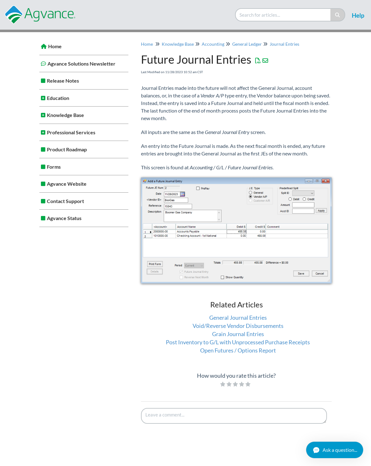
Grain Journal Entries (238, 333)
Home (55, 46)
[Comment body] (234, 416)
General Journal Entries (238, 317)
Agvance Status (64, 218)
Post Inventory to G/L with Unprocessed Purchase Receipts (238, 342)
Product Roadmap (67, 149)
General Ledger (247, 44)
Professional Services (71, 132)
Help (358, 15)
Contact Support (65, 201)
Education (58, 98)
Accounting (213, 44)
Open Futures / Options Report (238, 350)
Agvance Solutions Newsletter (81, 64)
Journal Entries (284, 44)
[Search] (337, 14)
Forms (54, 167)
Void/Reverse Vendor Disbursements (238, 325)
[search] (283, 14)
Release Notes (63, 81)
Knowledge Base (65, 115)
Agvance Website (67, 184)
